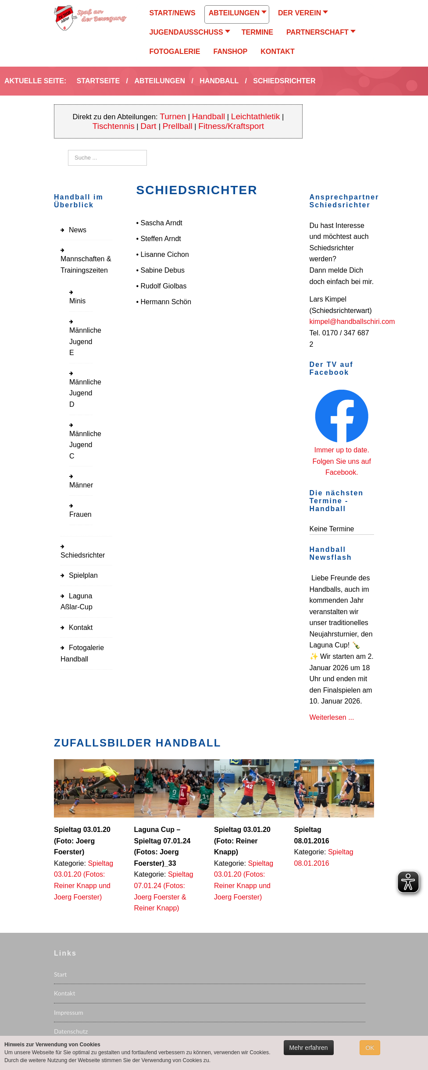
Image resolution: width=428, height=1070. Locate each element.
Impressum (68, 1012)
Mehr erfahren (308, 1047)
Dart (149, 126)
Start (60, 974)
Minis (77, 301)
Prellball (178, 126)
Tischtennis (114, 126)
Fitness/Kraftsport (231, 126)
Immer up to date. (341, 450)
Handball (208, 116)
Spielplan (83, 575)
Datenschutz (71, 1031)
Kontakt (81, 627)
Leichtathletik (255, 116)
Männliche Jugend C (85, 445)
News (77, 230)
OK (369, 1047)
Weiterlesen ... (332, 717)
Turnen (173, 116)
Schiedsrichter (83, 555)
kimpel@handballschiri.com (352, 321)
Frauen (80, 514)
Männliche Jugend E (85, 341)
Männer (81, 485)
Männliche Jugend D (85, 393)
